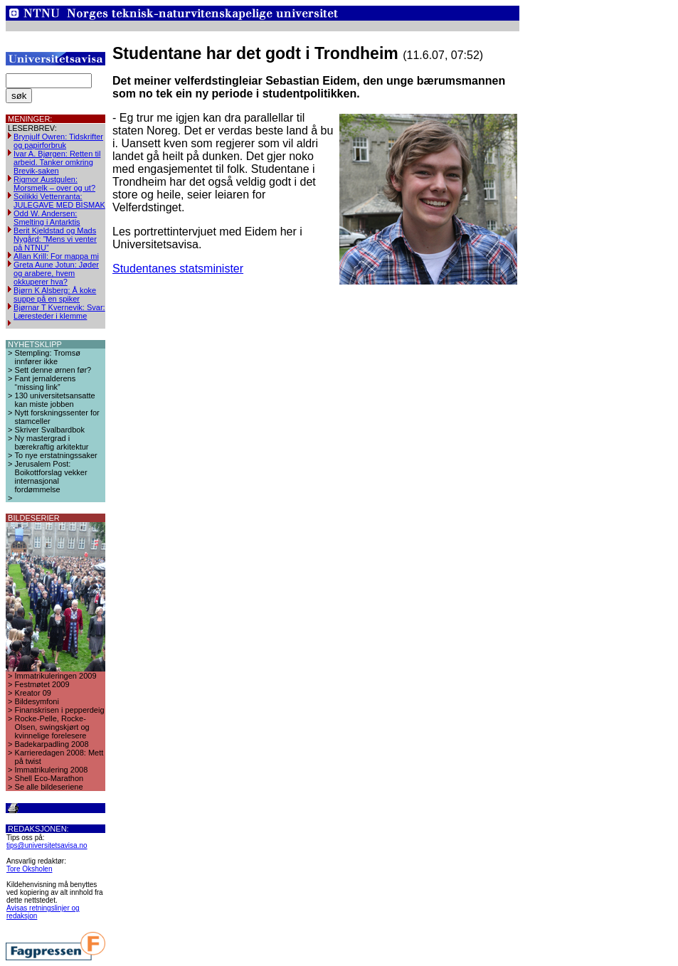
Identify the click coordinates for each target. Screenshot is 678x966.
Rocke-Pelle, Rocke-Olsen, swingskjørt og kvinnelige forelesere (52, 727)
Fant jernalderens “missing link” (45, 382)
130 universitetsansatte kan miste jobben (55, 399)
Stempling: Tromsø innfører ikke (47, 357)
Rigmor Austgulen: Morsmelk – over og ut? (54, 183)
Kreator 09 (33, 693)
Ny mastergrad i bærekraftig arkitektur (52, 442)
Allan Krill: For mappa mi (56, 256)
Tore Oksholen (29, 869)
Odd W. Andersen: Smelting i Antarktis (47, 217)
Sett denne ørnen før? (53, 370)
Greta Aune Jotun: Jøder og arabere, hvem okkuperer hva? (56, 273)
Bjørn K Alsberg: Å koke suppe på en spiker (55, 294)
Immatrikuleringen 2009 (56, 676)
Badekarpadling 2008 (52, 744)
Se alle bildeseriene (49, 786)
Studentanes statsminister (177, 268)
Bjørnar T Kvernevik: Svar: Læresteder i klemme (59, 311)
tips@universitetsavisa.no (47, 845)
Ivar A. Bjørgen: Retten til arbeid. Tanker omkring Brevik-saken (57, 162)
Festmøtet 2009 (42, 684)
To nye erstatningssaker (56, 455)
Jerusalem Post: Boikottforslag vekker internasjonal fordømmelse (51, 477)
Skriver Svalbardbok (50, 429)
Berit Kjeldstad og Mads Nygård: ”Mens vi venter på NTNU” (55, 239)
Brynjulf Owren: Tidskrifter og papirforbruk (58, 140)
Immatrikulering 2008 (51, 769)
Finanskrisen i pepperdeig (60, 710)
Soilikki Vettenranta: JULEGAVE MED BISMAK (59, 200)
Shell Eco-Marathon (49, 778)
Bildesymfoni (37, 701)
